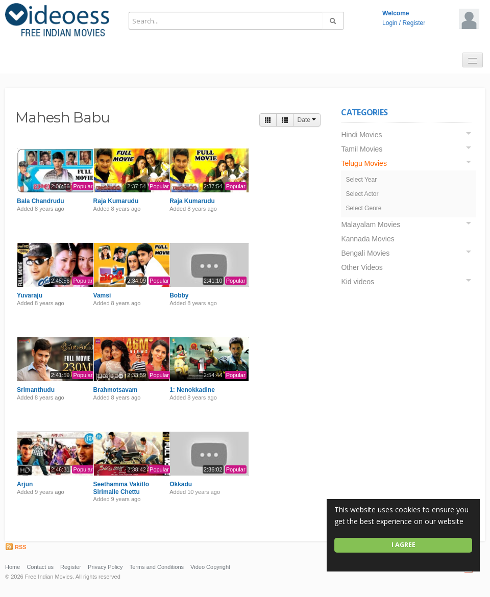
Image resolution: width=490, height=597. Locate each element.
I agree (403, 544)
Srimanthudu (36, 389)
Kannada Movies (367, 239)
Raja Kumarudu (116, 201)
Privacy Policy (105, 567)
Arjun (25, 484)
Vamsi (102, 295)
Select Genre (363, 208)
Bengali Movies (365, 253)
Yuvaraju (29, 295)
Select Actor (362, 193)
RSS (16, 547)
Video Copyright (210, 567)
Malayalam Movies (370, 224)
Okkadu (180, 484)
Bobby (178, 295)
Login (389, 23)
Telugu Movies (364, 163)
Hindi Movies (361, 135)
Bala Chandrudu (40, 201)
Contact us (40, 567)
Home (12, 567)
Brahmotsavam (115, 389)
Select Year (361, 179)
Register (413, 23)
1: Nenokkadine (192, 389)
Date (307, 119)
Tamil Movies (361, 149)
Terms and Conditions (157, 567)
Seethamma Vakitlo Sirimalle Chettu (121, 488)
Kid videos (357, 282)
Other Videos (361, 267)
